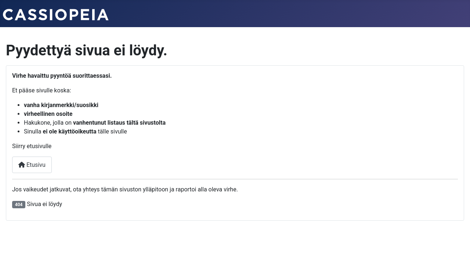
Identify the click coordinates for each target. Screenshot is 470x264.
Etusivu (32, 164)
